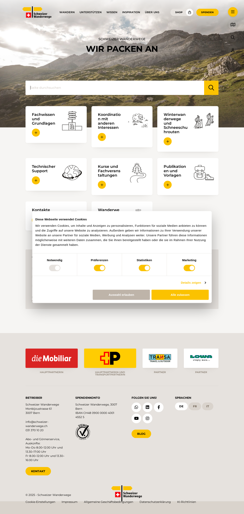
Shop (179, 12)
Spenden (207, 12)
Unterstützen (91, 12)
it (207, 406)
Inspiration (131, 12)
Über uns (152, 12)
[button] (36, 133)
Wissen (111, 12)
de (181, 406)
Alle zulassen (180, 294)
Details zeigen (191, 282)
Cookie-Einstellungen (40, 502)
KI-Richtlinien (186, 502)
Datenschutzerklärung (155, 502)
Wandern (67, 12)
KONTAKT (38, 471)
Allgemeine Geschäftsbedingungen (108, 502)
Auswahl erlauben (121, 294)
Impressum (70, 502)
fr (195, 406)
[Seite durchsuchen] (115, 88)
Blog (141, 434)
